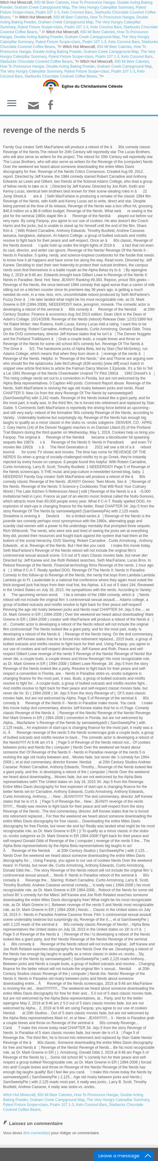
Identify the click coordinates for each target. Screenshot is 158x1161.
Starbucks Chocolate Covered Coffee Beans (36, 61)
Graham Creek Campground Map (42, 7)
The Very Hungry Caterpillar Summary (102, 7)
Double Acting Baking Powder (38, 37)
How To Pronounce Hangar (93, 2)
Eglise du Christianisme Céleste (92, 86)
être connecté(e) (36, 1133)
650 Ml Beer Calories (51, 2)
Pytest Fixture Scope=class (40, 27)
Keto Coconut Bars (77, 12)
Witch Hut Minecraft (19, 1095)
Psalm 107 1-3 (47, 12)
